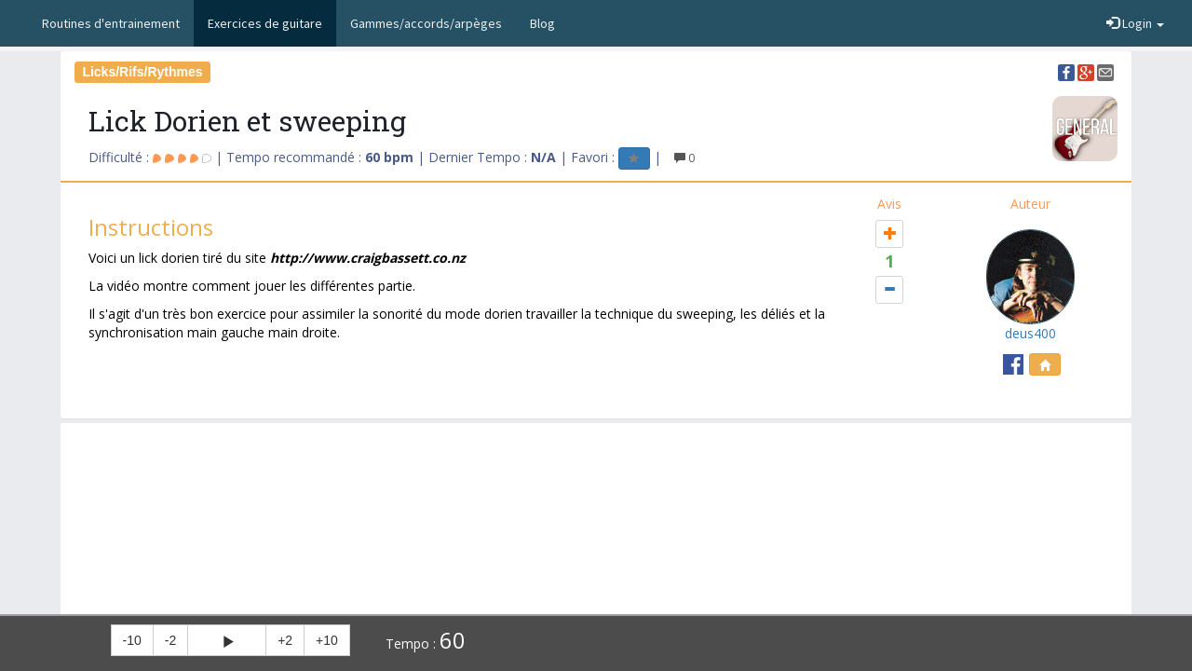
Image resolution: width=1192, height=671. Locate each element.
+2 (285, 640)
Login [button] (1135, 23)
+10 (327, 640)
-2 (170, 640)
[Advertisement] (596, 470)
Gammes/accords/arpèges (426, 23)
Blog (542, 23)
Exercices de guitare (265, 23)
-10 (132, 640)
